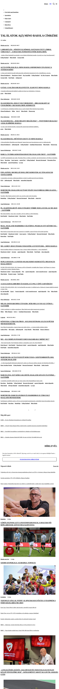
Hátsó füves (8, 24)
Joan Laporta (14, 160)
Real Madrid (4, 216)
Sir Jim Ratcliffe (5, 291)
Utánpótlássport (9, 28)
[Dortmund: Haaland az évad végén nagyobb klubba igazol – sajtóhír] (29, 193)
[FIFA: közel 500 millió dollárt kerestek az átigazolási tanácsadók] (29, 175)
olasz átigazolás (45, 252)
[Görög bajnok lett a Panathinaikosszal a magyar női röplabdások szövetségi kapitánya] (29, 516)
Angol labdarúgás (5, 204)
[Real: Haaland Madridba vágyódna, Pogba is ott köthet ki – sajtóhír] (29, 228)
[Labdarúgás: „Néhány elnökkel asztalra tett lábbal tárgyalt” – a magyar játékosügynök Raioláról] (29, 52)
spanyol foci (23, 160)
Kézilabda (3, 597)
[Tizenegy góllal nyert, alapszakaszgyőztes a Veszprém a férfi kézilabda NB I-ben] (29, 594)
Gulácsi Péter (4, 329)
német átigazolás (49, 383)
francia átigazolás (16, 271)
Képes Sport (8, 18)
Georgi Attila (20, 57)
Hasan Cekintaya (44, 329)
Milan (13, 111)
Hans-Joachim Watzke (6, 365)
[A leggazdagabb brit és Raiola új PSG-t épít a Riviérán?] (29, 286)
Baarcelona (3, 236)
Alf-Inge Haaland (12, 385)
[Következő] (32, 410)
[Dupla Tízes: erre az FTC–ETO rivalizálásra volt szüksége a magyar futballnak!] (29, 613)
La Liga (21, 162)
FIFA (2, 180)
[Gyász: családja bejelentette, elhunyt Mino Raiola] (29, 89)
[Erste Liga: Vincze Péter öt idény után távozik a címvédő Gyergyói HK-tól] (29, 607)
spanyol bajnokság (13, 162)
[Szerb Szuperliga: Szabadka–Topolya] (29, 556)
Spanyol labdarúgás (6, 150)
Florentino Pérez (51, 160)
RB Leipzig (11, 329)
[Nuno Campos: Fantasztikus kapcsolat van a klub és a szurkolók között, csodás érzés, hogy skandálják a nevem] (29, 484)
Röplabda (3, 519)
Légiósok (3, 317)
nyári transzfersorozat (41, 271)
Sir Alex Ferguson (45, 75)
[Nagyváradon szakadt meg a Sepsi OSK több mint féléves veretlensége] (29, 630)
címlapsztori (19, 77)
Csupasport (8, 21)
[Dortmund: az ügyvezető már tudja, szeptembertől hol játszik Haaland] (29, 360)
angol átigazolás (21, 252)
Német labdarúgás (5, 186)
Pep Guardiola (26, 75)
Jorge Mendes (28, 329)
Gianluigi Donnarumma (36, 144)
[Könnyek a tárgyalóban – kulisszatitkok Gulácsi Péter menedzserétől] (29, 324)
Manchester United (17, 75)
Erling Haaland (4, 57)
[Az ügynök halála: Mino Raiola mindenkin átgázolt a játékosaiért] (29, 70)
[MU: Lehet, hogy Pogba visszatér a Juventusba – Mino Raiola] (29, 247)
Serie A (18, 111)
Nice (49, 291)
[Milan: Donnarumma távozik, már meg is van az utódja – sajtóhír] (29, 306)
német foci (38, 198)
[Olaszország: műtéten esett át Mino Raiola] (29, 140)
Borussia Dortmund (41, 160)
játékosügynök (15, 144)
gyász (2, 93)
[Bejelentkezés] (46, 4)
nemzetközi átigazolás (26, 180)
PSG (23, 271)
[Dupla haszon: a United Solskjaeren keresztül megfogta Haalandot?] (29, 265)
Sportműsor (8, 15)
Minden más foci (5, 45)
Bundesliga (3, 198)
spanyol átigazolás (30, 271)
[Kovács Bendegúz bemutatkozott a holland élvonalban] (29, 420)
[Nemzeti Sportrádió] (50, 3)
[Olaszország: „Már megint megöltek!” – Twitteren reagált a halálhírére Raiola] (29, 124)
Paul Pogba (11, 77)
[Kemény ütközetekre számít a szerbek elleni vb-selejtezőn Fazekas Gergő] (29, 619)
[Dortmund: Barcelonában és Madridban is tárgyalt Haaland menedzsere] (29, 398)
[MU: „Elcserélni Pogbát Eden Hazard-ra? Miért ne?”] (29, 341)
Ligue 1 (12, 291)
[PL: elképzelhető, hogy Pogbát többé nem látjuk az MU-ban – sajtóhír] (29, 211)
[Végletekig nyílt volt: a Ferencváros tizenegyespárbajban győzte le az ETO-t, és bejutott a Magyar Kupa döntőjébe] (29, 472)
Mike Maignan (8, 311)
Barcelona (7, 160)
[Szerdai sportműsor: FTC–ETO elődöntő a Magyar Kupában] (29, 478)
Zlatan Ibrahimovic (6, 75)
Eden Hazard (4, 345)
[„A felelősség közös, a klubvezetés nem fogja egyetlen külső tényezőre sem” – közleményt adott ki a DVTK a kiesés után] (29, 664)
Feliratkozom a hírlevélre (29, 459)
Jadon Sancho (45, 365)
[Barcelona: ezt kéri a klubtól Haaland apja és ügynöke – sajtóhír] (29, 378)
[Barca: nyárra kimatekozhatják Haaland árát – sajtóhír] (29, 156)
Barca (2, 160)
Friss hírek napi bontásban (11, 12)
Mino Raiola (13, 57)
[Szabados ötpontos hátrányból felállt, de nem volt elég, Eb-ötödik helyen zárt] (29, 437)
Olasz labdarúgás (5, 99)
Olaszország (32, 111)
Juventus (14, 252)
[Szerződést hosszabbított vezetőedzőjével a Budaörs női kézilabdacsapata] (29, 431)
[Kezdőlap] (4, 4)
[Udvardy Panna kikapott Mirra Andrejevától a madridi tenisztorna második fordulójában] (29, 426)
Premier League (12, 274)
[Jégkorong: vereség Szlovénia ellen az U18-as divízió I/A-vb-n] (29, 625)
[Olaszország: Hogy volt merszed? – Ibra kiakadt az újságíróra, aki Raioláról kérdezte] (29, 106)
